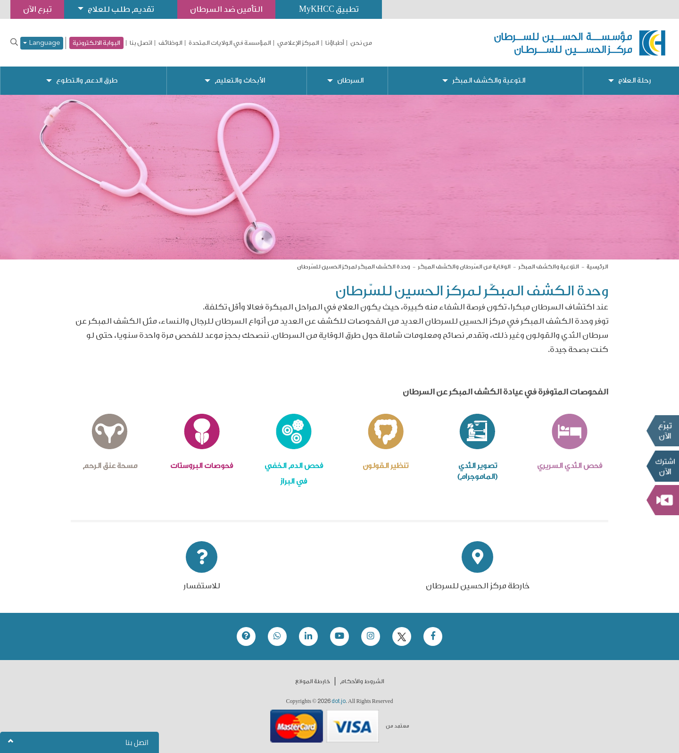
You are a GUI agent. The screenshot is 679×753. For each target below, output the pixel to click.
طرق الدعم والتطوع (86, 80)
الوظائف (170, 43)
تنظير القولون (385, 465)
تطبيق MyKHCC (328, 9)
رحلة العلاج (634, 80)
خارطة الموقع (312, 681)
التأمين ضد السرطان (226, 9)
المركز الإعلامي (298, 43)
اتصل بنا (141, 43)
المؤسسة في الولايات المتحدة (230, 43)
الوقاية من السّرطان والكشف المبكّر (464, 266)
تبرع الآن (662, 430)
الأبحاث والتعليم (240, 80)
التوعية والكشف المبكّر (488, 80)
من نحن (361, 43)
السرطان (350, 80)
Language (41, 43)
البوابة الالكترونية (96, 42)
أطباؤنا (334, 43)
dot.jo (338, 701)
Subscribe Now (662, 466)
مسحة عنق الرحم (110, 465)
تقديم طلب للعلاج (121, 9)
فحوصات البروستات (201, 465)
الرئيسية (597, 266)
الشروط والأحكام (362, 681)
